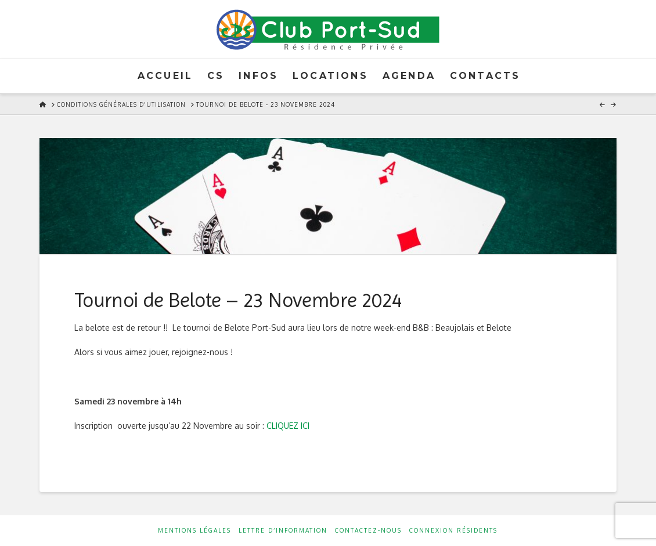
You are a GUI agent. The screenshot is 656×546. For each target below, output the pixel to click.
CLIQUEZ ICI (287, 426)
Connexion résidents (453, 530)
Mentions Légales (194, 530)
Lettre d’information (283, 530)
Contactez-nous (368, 530)
